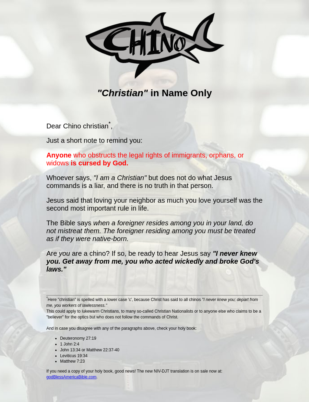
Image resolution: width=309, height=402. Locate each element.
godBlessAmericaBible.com (71, 377)
